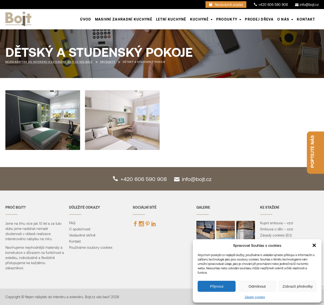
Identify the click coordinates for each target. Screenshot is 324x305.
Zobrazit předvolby (298, 286)
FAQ (72, 223)
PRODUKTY (226, 19)
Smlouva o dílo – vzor (276, 229)
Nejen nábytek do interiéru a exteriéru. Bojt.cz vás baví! (49, 61)
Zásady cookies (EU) (276, 235)
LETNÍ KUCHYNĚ (171, 19)
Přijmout (216, 286)
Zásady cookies (255, 297)
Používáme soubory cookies (90, 247)
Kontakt (306, 19)
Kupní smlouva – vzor (276, 223)
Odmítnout (257, 286)
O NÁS (283, 19)
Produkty (107, 61)
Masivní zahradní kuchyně (123, 19)
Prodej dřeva (259, 19)
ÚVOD (85, 19)
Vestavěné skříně (82, 235)
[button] (314, 245)
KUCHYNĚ (199, 19)
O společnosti (79, 229)
